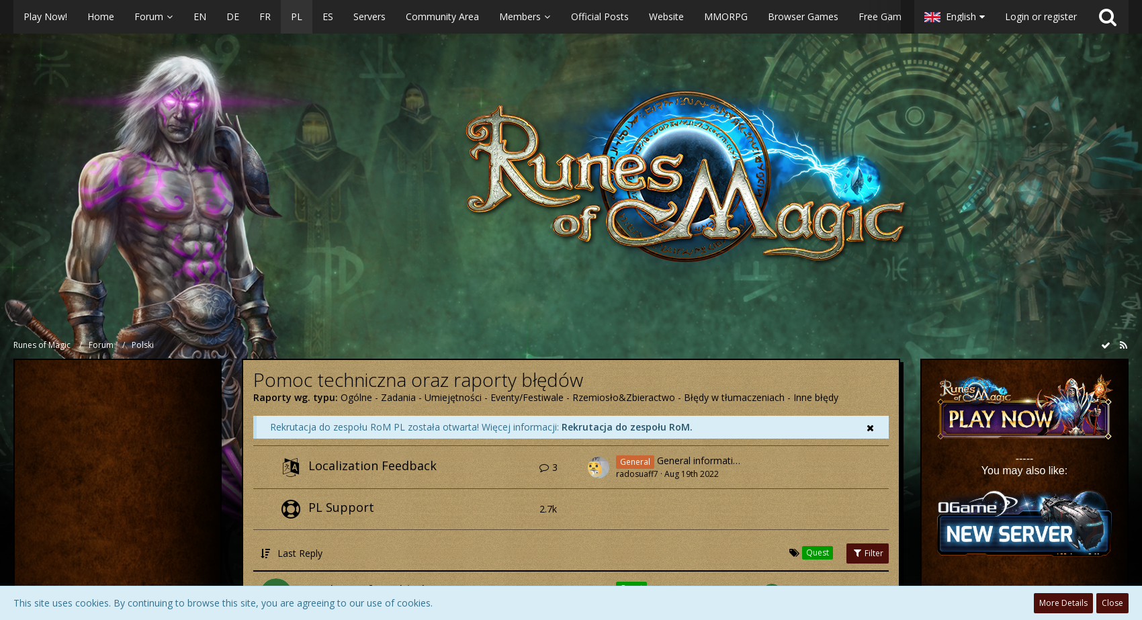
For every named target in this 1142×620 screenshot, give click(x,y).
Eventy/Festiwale (527, 397)
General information (700, 461)
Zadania (398, 397)
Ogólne (356, 397)
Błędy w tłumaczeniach (734, 397)
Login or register (1041, 16)
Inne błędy (815, 397)
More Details (1063, 603)
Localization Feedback (372, 465)
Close (1112, 603)
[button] (457, 17)
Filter (867, 553)
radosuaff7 (637, 474)
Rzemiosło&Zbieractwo (623, 397)
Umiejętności (453, 397)
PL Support (341, 507)
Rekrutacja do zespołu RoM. (627, 426)
